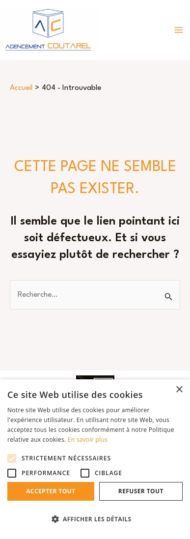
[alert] (95, 459)
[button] (95, 519)
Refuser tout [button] (140, 491)
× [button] (179, 390)
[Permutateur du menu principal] (179, 30)
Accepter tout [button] (50, 491)
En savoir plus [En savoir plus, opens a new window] (88, 439)
